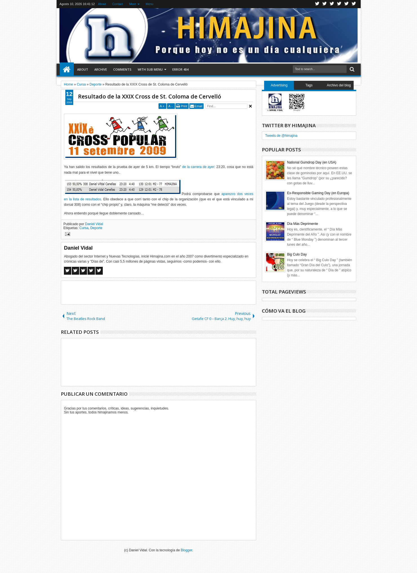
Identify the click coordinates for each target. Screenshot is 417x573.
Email (198, 106)
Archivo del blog (339, 85)
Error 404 (180, 69)
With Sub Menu (150, 69)
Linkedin (346, 4)
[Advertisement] (158, 292)
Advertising (279, 85)
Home (67, 69)
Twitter (317, 4)
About (102, 4)
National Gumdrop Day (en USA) (311, 162)
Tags (309, 85)
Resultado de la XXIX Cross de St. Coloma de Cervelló (149, 96)
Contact (117, 4)
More (132, 4)
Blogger (186, 550)
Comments (122, 69)
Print (184, 106)
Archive (100, 69)
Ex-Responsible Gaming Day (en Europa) (318, 193)
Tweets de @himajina (281, 136)
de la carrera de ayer (198, 167)
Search (351, 69)
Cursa (83, 228)
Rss (339, 4)
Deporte (96, 228)
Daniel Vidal (94, 224)
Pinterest (354, 4)
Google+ (332, 4)
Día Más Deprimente (302, 224)
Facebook (324, 4)
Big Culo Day (297, 254)
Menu (149, 4)
